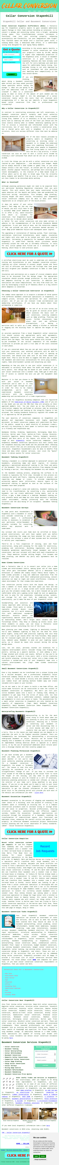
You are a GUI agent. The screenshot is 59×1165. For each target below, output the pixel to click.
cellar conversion (26, 962)
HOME (29, 11)
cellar (32, 32)
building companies (36, 1023)
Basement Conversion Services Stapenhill (26, 1042)
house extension (51, 1099)
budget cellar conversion (43, 947)
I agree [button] (36, 1156)
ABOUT (39, 11)
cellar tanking (18, 949)
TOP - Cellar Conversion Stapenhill (16, 1132)
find (7, 1004)
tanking (20, 473)
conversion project (48, 262)
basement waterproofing (25, 924)
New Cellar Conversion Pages (14, 1150)
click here (39, 792)
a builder (19, 1101)
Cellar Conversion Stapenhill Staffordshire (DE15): (24, 26)
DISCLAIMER (53, 11)
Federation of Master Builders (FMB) (29, 402)
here (11, 1038)
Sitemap (3, 1150)
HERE (34, 960)
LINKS (34, 11)
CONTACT (45, 11)
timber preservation (20, 1094)
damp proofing (25, 1090)
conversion (45, 161)
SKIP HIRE (26, 1096)
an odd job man (51, 1090)
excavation (26, 813)
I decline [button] (43, 1156)
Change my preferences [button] (40, 1159)
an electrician (23, 1092)
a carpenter (49, 1096)
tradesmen (20, 1086)
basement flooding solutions (28, 1103)
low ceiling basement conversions (16, 947)
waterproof (26, 465)
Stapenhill (20, 440)
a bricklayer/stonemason (47, 1101)
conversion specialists (28, 442)
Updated (25, 1150)
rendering (50, 1092)
